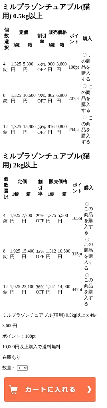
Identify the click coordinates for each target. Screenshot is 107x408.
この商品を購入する (87, 67)
